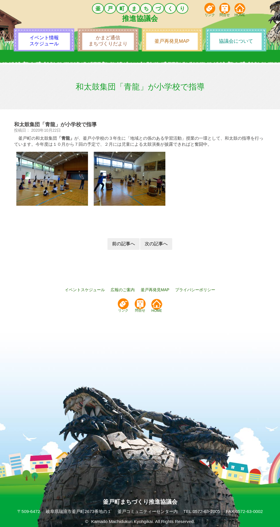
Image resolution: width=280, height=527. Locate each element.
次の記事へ (156, 243)
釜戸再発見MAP (155, 289)
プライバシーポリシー (195, 289)
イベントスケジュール (85, 289)
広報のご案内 (123, 289)
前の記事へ (123, 243)
